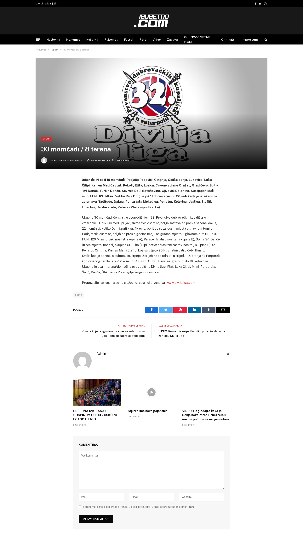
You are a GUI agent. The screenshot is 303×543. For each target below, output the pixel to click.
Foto (143, 39)
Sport (47, 139)
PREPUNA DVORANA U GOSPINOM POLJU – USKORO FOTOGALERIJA (95, 415)
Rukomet (111, 39)
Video (157, 39)
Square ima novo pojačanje (148, 411)
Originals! (228, 39)
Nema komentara (98, 160)
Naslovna (53, 39)
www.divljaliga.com (180, 283)
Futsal (129, 39)
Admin (62, 160)
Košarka (92, 39)
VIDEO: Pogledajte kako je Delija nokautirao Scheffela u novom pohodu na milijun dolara (205, 415)
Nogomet (73, 39)
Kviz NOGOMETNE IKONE (197, 40)
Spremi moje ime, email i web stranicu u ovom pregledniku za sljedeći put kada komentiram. (138, 506)
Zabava (172, 39)
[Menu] (38, 40)
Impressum (250, 39)
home (78, 294)
